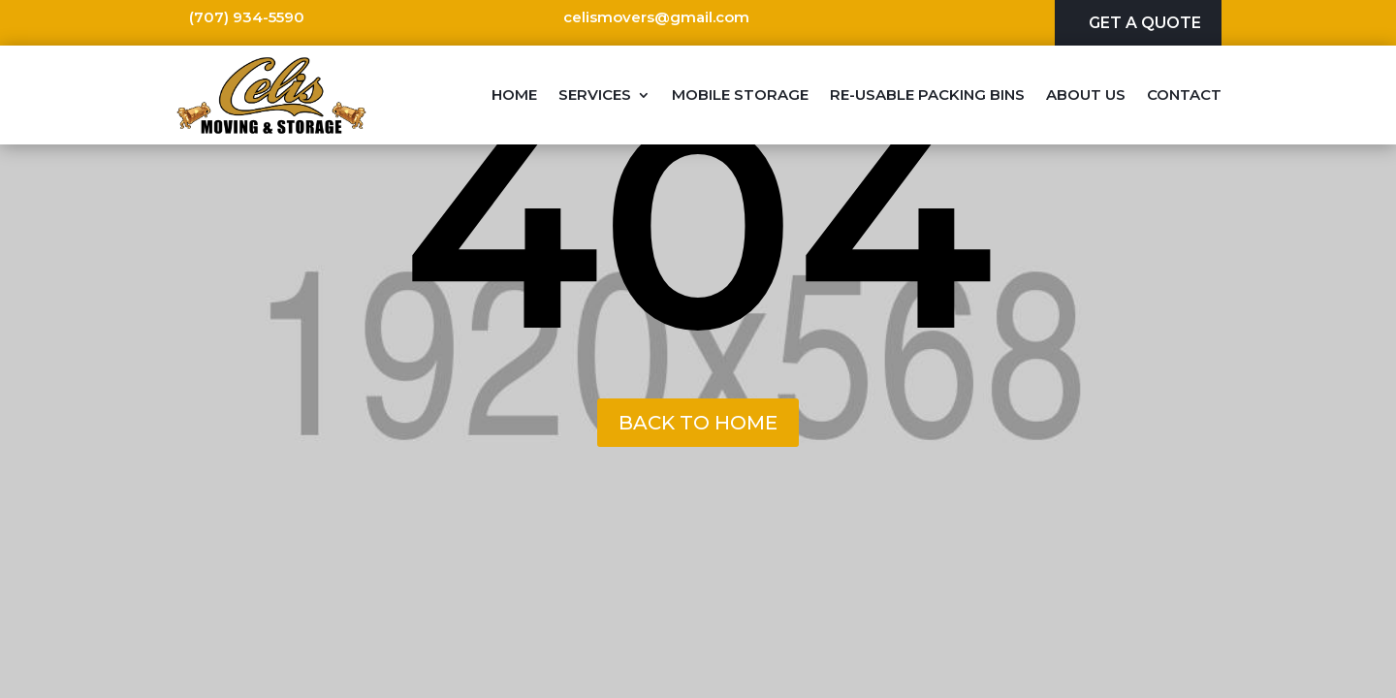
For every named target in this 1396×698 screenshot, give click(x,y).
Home (514, 94)
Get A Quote (1145, 23)
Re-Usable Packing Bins (927, 94)
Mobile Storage (740, 94)
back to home (698, 422)
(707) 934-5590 (246, 17)
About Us (1086, 94)
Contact (1184, 94)
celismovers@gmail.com (656, 17)
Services (594, 94)
